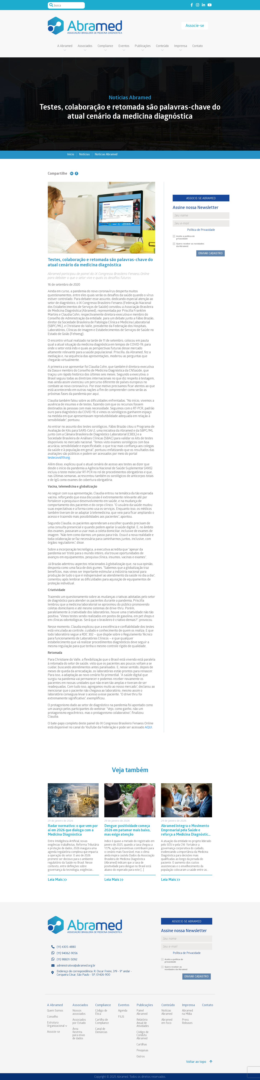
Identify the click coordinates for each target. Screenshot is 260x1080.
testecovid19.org (59, 458)
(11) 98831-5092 (67, 960)
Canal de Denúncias (101, 1030)
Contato (197, 46)
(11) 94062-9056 (67, 953)
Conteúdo (162, 46)
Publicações (143, 46)
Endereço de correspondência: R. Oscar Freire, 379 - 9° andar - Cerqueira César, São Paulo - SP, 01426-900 (94, 973)
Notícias (84, 154)
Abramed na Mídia (187, 1012)
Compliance (105, 46)
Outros (141, 1056)
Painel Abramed (142, 1012)
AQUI (148, 728)
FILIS (121, 1017)
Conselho (52, 1017)
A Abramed (64, 46)
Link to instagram (197, 5)
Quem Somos (55, 1011)
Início (70, 154)
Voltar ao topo (199, 1062)
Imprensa (180, 46)
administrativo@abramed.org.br (76, 966)
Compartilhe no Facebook (76, 173)
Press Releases (187, 1021)
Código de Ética (101, 1012)
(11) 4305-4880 (66, 947)
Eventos (123, 46)
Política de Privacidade (201, 230)
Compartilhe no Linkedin (71, 173)
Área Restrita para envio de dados (78, 1033)
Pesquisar (51, 5)
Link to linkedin (203, 5)
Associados (85, 46)
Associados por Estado (79, 1021)
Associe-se (195, 26)
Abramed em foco (166, 1021)
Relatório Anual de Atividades (143, 1023)
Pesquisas (142, 1050)
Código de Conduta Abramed (143, 1035)
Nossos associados (79, 1012)
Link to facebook (191, 5)
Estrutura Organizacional (55, 1024)
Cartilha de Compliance (102, 1021)
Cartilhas (142, 1044)
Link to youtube (209, 5)
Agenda (122, 1011)
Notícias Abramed (106, 154)
